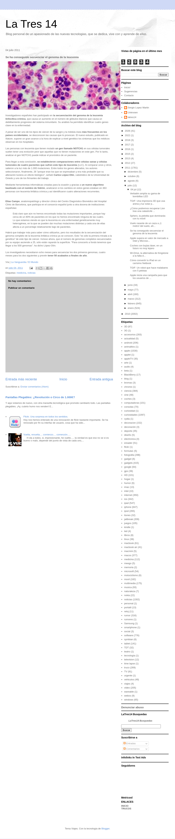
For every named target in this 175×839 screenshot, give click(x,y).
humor (127, 483)
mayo (131, 289)
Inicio (63, 379)
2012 (128, 163)
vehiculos (129, 679)
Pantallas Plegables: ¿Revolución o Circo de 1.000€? (40, 397)
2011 (128, 167)
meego (127, 563)
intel (126, 491)
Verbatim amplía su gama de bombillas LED (145, 195)
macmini (128, 551)
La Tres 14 (31, 24)
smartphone (130, 627)
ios (125, 499)
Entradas (129, 743)
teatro (127, 651)
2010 (128, 313)
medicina (21, 272)
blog (126, 378)
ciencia (127, 390)
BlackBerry (130, 374)
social (127, 631)
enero (131, 308)
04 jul (134, 189)
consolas (128, 406)
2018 (128, 140)
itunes (127, 515)
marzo (131, 298)
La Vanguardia (18, 262)
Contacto (129, 95)
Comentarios (131, 748)
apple (127, 350)
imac (126, 487)
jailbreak (128, 519)
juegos (127, 523)
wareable (129, 691)
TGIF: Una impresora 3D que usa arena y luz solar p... (147, 202)
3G (125, 330)
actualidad (129, 338)
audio (127, 366)
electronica (130, 439)
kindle (127, 527)
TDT (126, 647)
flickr (126, 447)
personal (128, 603)
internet (128, 495)
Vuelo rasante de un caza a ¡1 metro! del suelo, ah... (146, 224)
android (128, 342)
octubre (132, 176)
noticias (32, 272)
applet (127, 354)
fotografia (129, 455)
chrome (128, 386)
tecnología (129, 655)
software (128, 635)
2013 (128, 158)
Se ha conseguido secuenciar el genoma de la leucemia (147, 232)
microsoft (129, 571)
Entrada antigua (101, 379)
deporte (128, 431)
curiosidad (129, 410)
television (129, 659)
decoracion (130, 422)
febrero (132, 303)
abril (130, 294)
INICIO (125, 806)
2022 (128, 135)
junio (130, 285)
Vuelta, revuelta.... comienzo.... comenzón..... (47, 434)
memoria (128, 567)
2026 (128, 130)
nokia (127, 595)
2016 (128, 149)
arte (126, 362)
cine (126, 394)
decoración (130, 427)
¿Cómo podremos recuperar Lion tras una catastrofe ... (147, 210)
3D (125, 326)
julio (130, 185)
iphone (127, 507)
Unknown (133, 112)
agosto (132, 180)
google (127, 467)
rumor (127, 615)
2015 (128, 154)
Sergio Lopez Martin (138, 107)
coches (128, 398)
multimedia (130, 583)
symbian (128, 639)
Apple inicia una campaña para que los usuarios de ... (148, 276)
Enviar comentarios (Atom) (34, 386)
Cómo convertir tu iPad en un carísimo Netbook (145, 262)
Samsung (129, 623)
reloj (126, 611)
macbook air (130, 547)
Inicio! (127, 87)
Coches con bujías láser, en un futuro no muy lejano (146, 247)
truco (126, 667)
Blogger (105, 828)
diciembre (133, 171)
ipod (126, 511)
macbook (129, 543)
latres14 (132, 117)
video (127, 687)
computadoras (131, 402)
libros (127, 535)
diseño (127, 435)
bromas (128, 382)
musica (128, 587)
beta (126, 370)
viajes (127, 683)
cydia (127, 418)
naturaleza (129, 591)
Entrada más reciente (21, 379)
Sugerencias (130, 91)
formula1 (128, 451)
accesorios (129, 334)
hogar (127, 479)
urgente (128, 675)
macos (127, 555)
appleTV (128, 358)
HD (126, 475)
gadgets (128, 463)
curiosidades (130, 414)
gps (126, 471)
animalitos (129, 346)
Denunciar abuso (132, 707)
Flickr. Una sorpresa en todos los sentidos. (45, 416)
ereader (128, 443)
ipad (126, 503)
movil (127, 579)
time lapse (129, 663)
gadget (127, 459)
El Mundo (33, 262)
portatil (127, 607)
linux (126, 539)
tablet (127, 643)
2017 (128, 144)
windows (128, 699)
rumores (128, 619)
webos (127, 695)
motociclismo (131, 575)
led (125, 531)
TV (125, 671)
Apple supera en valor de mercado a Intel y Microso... (149, 239)
